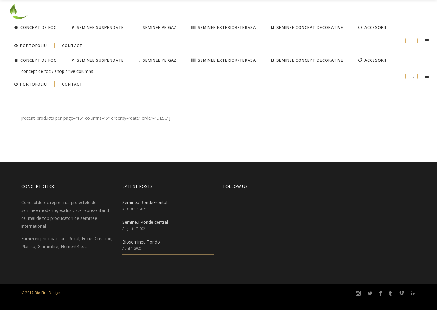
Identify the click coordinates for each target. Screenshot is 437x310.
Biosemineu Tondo (141, 242)
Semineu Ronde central (145, 222)
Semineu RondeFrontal (144, 202)
